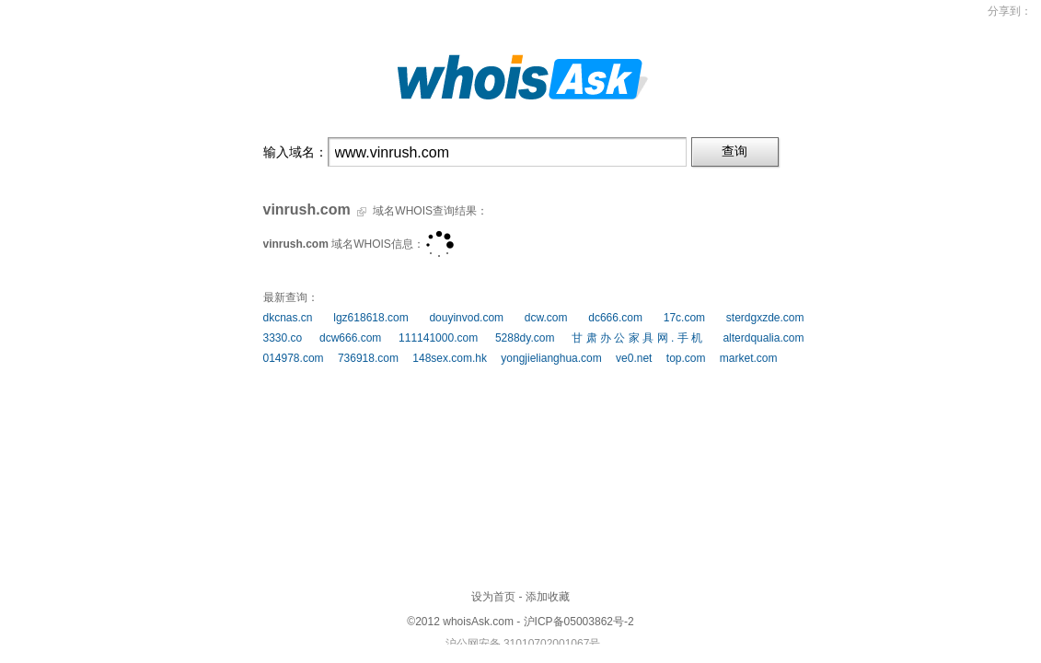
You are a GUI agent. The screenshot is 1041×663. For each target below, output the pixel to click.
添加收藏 (548, 596)
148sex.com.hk (449, 358)
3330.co (283, 338)
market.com (749, 358)
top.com (686, 358)
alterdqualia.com (763, 338)
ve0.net (634, 358)
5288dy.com (524, 338)
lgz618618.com (370, 317)
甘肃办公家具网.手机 (639, 338)
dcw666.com (350, 338)
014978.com (293, 358)
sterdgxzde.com (765, 317)
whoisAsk (466, 621)
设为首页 (493, 596)
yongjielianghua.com (551, 358)
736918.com (368, 358)
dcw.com (546, 317)
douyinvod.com (466, 317)
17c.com (684, 317)
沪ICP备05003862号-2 (579, 621)
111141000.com (438, 338)
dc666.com (615, 317)
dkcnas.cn (288, 317)
